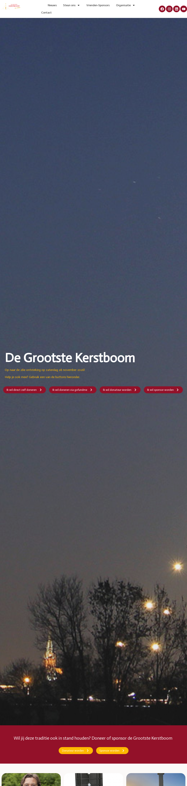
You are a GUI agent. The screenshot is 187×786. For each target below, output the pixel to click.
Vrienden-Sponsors (98, 5)
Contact (46, 12)
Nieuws (52, 5)
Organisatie (125, 5)
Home (41, 5)
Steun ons (71, 5)
